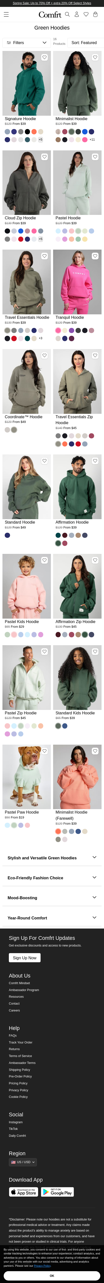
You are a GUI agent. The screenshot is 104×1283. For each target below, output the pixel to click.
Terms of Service (20, 1056)
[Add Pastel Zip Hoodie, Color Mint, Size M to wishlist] (44, 651)
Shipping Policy (19, 1070)
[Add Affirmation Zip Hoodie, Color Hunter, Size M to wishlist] (95, 560)
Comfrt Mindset (19, 983)
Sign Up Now (24, 958)
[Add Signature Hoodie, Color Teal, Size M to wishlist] (44, 57)
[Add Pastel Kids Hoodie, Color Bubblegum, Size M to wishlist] (44, 560)
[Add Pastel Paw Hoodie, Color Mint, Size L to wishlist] (44, 751)
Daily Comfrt (17, 1136)
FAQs (13, 1035)
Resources (16, 996)
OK (52, 1276)
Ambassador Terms (22, 1063)
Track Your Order (20, 1042)
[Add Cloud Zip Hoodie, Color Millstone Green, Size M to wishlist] (44, 156)
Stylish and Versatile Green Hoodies (52, 858)
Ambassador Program (24, 990)
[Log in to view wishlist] (86, 14)
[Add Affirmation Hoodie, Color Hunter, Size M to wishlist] (95, 460)
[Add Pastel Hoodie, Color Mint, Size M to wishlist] (95, 156)
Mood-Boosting (52, 898)
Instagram (16, 1122)
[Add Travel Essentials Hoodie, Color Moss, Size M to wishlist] (44, 256)
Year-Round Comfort (52, 918)
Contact (14, 1003)
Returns (14, 1049)
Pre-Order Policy (20, 1076)
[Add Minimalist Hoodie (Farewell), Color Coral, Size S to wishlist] (95, 751)
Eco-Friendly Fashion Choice (52, 878)
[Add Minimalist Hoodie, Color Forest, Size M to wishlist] (95, 57)
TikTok (13, 1129)
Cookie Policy (18, 1097)
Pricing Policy (18, 1083)
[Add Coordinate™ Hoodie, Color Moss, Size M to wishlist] (44, 355)
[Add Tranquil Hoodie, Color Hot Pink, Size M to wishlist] (95, 256)
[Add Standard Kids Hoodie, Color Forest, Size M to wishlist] (95, 651)
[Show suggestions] (23, 1162)
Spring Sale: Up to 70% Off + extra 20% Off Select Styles (52, 3)
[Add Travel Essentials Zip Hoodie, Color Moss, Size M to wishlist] (95, 355)
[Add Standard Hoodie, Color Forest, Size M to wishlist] (44, 460)
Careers (14, 1010)
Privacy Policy (18, 1090)
